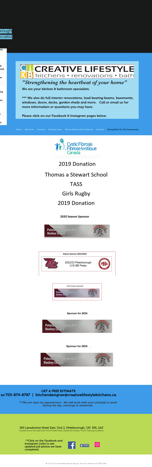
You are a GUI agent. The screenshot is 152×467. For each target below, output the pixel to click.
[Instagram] (97, 444)
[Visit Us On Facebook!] (71, 445)
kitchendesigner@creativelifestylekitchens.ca (75, 395)
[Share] (84, 445)
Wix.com (102, 464)
